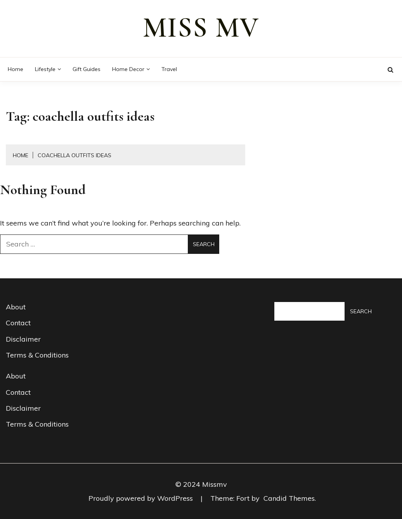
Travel (169, 69)
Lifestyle (45, 69)
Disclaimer (23, 339)
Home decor (128, 69)
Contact (18, 322)
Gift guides (86, 69)
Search (361, 311)
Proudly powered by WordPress (141, 498)
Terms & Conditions (37, 355)
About (16, 306)
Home (15, 69)
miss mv (201, 27)
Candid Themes (289, 498)
